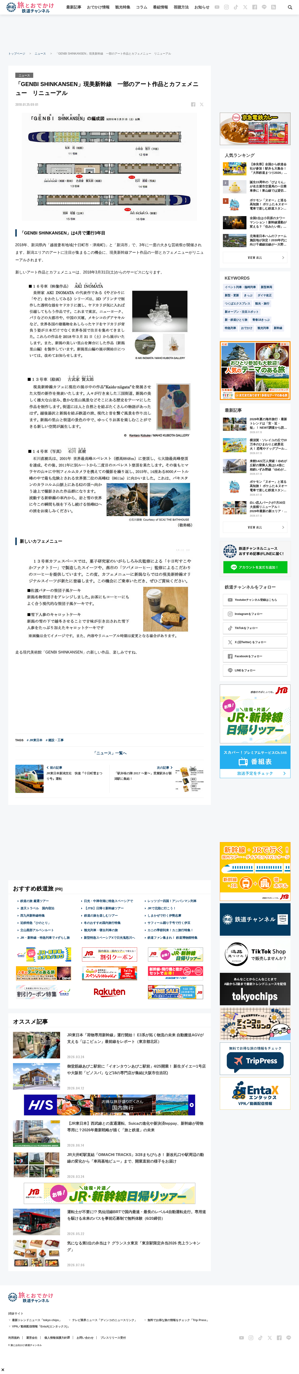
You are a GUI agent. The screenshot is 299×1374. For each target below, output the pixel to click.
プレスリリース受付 (113, 1337)
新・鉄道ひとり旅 (236, 319)
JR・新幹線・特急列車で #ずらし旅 (45, 937)
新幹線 (278, 328)
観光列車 (263, 328)
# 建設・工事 (55, 739)
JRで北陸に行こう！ (161, 908)
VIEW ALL (255, 257)
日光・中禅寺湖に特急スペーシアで (108, 900)
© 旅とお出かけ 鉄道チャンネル (25, 1345)
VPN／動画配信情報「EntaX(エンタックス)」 (41, 1326)
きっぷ (248, 295)
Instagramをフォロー (245, 614)
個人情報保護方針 (55, 1337)
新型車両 (266, 287)
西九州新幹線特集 (32, 915)
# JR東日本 (34, 739)
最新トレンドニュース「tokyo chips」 (37, 1320)
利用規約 (14, 1337)
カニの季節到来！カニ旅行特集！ (170, 930)
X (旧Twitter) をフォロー (247, 642)
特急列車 (230, 328)
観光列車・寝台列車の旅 (101, 930)
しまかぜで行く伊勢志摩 (164, 915)
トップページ (16, 53)
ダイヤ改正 (265, 295)
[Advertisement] (149, 33)
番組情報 (160, 8)
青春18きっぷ (261, 319)
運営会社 (31, 1337)
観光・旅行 (262, 303)
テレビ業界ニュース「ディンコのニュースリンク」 (104, 1320)
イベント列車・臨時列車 (240, 287)
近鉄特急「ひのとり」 (35, 922)
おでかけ (246, 328)
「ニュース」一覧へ (110, 753)
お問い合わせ (85, 1337)
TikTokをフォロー (243, 628)
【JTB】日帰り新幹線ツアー (104, 908)
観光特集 (122, 8)
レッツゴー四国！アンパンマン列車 (172, 900)
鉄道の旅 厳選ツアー (34, 900)
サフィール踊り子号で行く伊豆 (168, 922)
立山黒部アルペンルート (37, 930)
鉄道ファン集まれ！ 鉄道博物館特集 (172, 937)
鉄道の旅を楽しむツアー (101, 915)
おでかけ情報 (98, 8)
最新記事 (73, 8)
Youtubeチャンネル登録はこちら (252, 600)
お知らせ (201, 8)
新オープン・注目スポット (242, 311)
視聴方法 (181, 8)
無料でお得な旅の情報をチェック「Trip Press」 (178, 1320)
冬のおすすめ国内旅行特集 (102, 922)
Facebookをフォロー (245, 656)
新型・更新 (232, 295)
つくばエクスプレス (237, 303)
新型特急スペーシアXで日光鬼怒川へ (109, 937)
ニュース (40, 53)
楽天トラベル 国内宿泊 (37, 908)
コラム (141, 8)
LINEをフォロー (241, 670)
